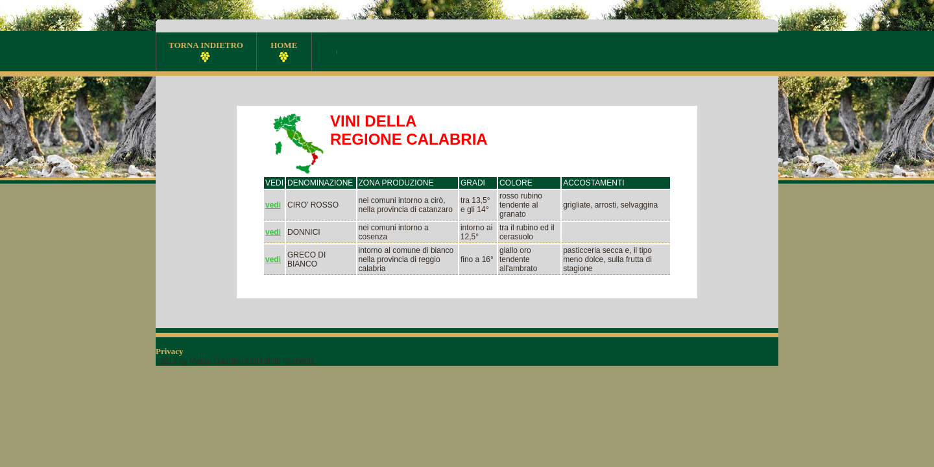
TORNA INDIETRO (206, 52)
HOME (283, 52)
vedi (273, 205)
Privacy (171, 351)
